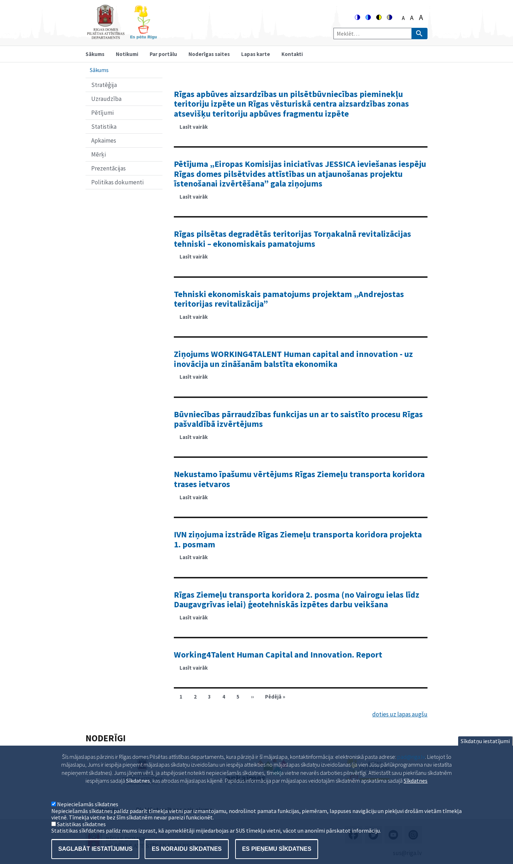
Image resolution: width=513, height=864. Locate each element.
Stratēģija (104, 85)
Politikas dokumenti (117, 182)
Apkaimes (103, 140)
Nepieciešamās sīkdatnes (87, 814)
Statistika (103, 127)
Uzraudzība (106, 99)
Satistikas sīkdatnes (81, 834)
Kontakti (292, 54)
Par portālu (163, 54)
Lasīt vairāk (196, 129)
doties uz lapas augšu (400, 714)
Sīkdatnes (416, 791)
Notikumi (127, 54)
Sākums (95, 54)
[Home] (122, 36)
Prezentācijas (108, 168)
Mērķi (98, 154)
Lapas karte (255, 54)
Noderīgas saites (209, 54)
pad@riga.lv (411, 767)
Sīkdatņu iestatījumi (485, 751)
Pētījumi (102, 113)
